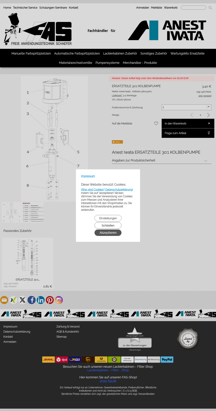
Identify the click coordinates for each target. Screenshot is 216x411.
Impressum (88, 176)
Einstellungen (108, 218)
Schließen (108, 225)
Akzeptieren (108, 232)
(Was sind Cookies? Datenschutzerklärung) (107, 189)
